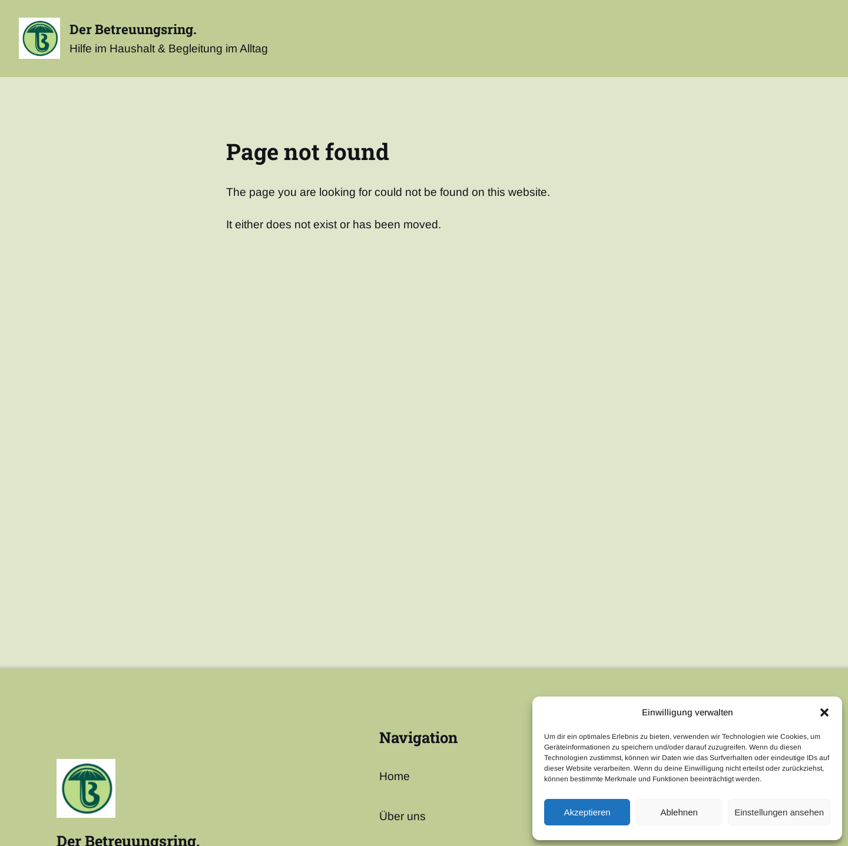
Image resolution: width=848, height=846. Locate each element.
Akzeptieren (587, 812)
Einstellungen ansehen (779, 812)
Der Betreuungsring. (133, 29)
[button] (824, 712)
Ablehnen (678, 812)
